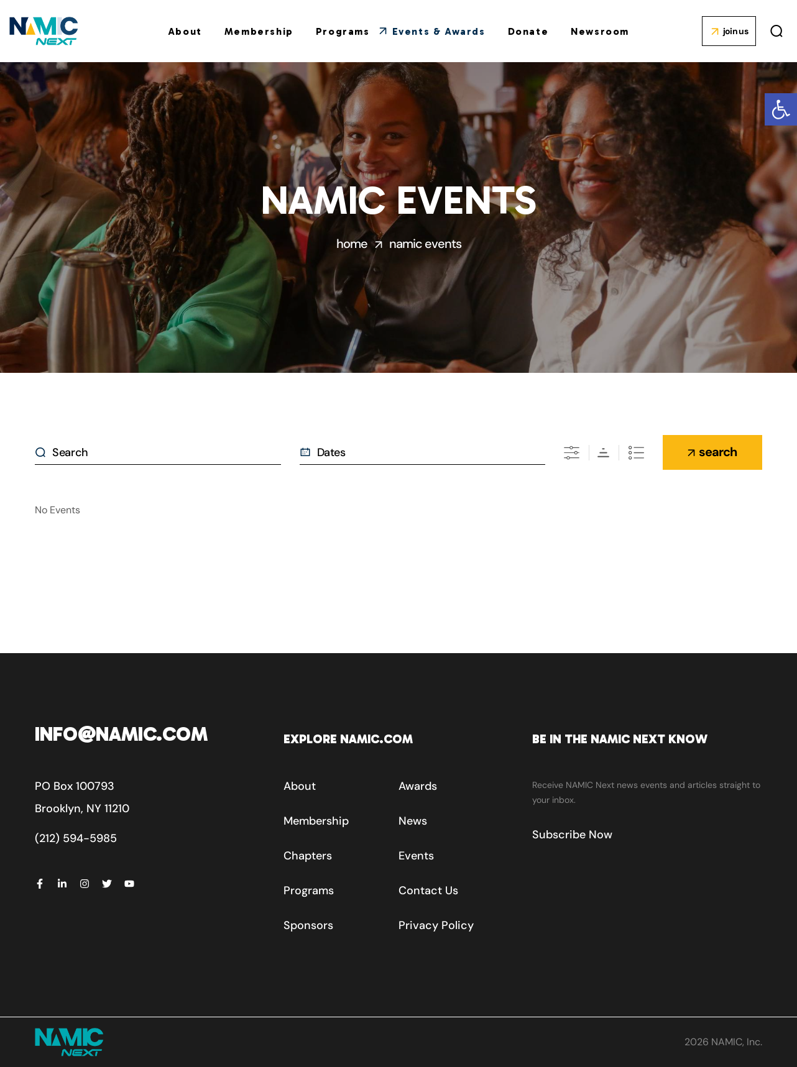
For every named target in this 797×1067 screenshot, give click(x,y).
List (636, 452)
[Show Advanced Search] (571, 452)
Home (351, 244)
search (718, 452)
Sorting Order (603, 452)
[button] (781, 109)
